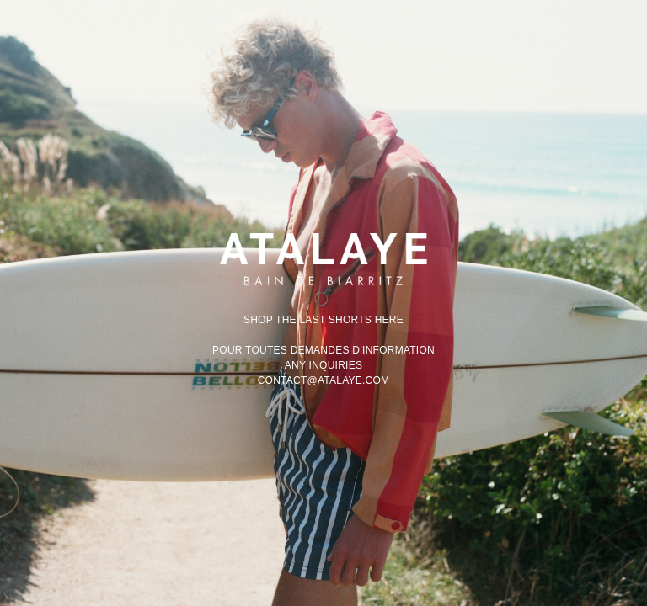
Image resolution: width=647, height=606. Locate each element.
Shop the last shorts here (323, 320)
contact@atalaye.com (324, 380)
